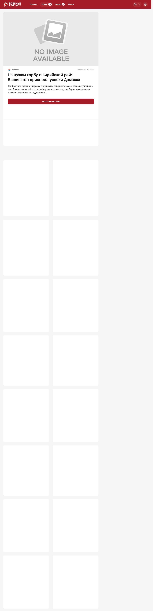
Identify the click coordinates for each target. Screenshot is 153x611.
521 (44, 495)
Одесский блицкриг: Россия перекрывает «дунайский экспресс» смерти (24, 592)
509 (93, 553)
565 (44, 437)
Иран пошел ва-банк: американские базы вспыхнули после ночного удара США (25, 302)
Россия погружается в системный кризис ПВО (23, 531)
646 (44, 323)
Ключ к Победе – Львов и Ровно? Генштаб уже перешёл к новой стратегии (23, 182)
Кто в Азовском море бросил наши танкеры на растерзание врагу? (23, 359)
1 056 (43, 203)
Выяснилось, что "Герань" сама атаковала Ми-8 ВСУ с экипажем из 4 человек (24, 241)
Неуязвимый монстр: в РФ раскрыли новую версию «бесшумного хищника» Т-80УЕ (75, 241)
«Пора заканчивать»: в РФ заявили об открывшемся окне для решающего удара (25, 413)
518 (44, 553)
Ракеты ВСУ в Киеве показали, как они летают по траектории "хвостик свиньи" (74, 592)
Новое (47, 4)
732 (44, 264)
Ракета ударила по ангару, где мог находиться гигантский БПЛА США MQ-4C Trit (75, 413)
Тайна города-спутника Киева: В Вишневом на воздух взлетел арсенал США (25, 475)
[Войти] (145, 4)
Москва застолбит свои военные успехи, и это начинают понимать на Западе (73, 475)
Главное (33, 4)
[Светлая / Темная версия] (137, 4)
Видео (60, 4)
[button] (11, 112)
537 (93, 437)
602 (44, 375)
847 (93, 203)
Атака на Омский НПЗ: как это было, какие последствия (73, 359)
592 (93, 375)
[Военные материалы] (12, 4)
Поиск (71, 4)
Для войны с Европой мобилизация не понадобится (75, 531)
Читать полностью (51, 101)
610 (93, 323)
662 (93, 264)
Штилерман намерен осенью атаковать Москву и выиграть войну (75, 181)
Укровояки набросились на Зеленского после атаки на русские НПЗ (75, 300)
